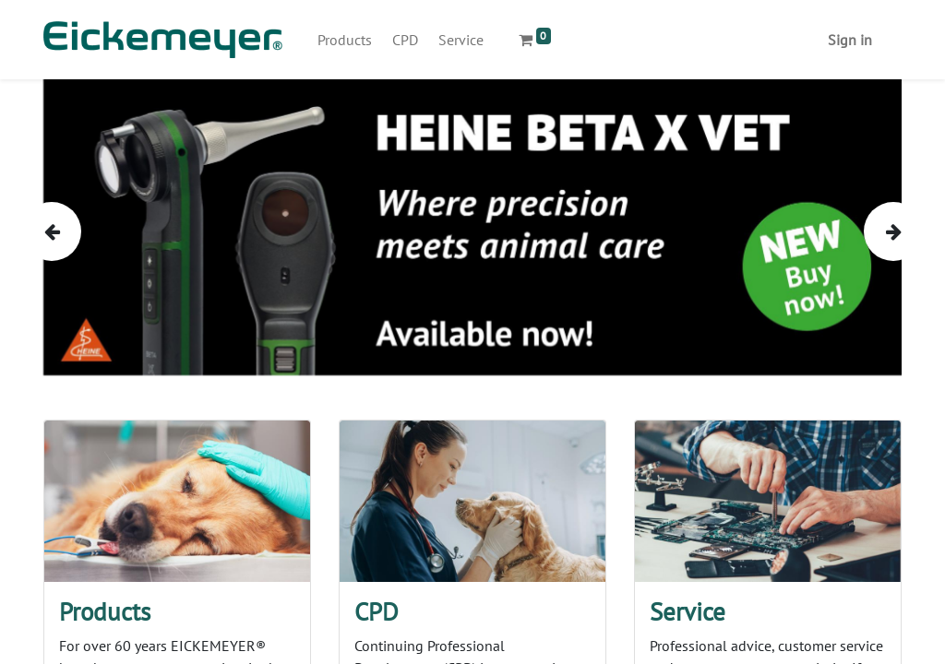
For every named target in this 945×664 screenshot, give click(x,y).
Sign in (850, 39)
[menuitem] (344, 39)
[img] (60, 231)
